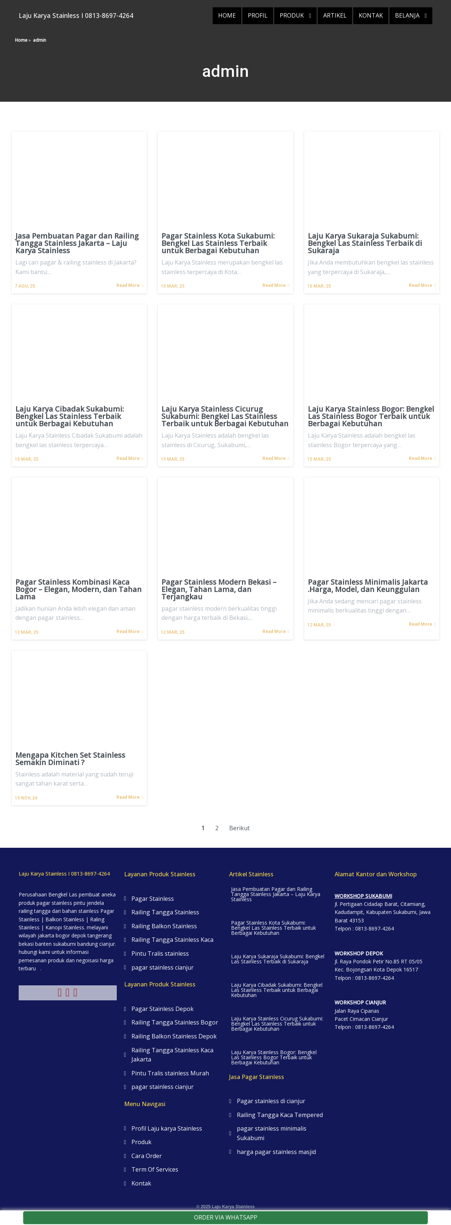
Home (21, 33)
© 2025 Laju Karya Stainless (225, 1199)
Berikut (239, 821)
